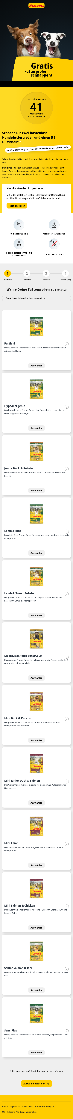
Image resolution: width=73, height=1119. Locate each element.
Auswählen (36, 365)
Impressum (15, 1106)
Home (5, 1106)
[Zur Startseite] (36, 5)
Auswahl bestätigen (36, 1083)
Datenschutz (27, 1106)
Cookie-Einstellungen (44, 1106)
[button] (36, 340)
